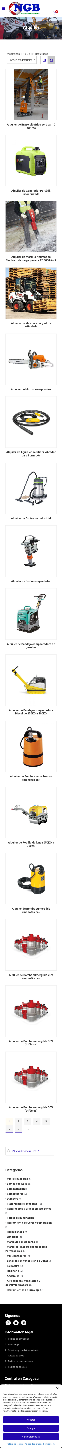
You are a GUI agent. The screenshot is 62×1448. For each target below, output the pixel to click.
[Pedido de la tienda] (22, 60)
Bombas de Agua (17, 1183)
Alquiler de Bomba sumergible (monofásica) (31, 910)
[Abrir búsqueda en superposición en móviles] (29, 1151)
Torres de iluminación (20, 1217)
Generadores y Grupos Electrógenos (29, 1208)
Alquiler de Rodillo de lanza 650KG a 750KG (31, 844)
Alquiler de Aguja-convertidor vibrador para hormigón (31, 453)
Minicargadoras (16, 1256)
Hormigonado (15, 1231)
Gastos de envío (16, 1355)
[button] (57, 1388)
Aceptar (31, 1419)
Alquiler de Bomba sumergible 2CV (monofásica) (31, 976)
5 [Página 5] (46, 1121)
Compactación (16, 1188)
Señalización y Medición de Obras (27, 1260)
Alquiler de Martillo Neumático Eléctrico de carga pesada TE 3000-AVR (31, 258)
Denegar (31, 1428)
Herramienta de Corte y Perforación (29, 1222)
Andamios (13, 1276)
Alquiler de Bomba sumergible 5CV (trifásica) (31, 1109)
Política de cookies (15, 1444)
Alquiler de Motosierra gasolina (31, 389)
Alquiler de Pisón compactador (31, 581)
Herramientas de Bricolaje (23, 1290)
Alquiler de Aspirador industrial (31, 518)
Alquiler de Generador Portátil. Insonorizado (31, 192)
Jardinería (13, 1271)
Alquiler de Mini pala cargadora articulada (31, 325)
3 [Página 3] (27, 1121)
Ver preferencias (31, 1436)
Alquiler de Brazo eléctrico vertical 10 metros (31, 126)
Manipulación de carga (21, 1242)
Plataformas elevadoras (22, 1203)
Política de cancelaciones (20, 1361)
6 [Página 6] (9, 1129)
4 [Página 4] (37, 1121)
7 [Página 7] (18, 1129)
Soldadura (13, 1266)
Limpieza (12, 1236)
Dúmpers (12, 1198)
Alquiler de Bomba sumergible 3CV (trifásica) (31, 1043)
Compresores (15, 1193)
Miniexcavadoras (17, 1178)
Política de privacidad (34, 1444)
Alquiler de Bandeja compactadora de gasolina (31, 645)
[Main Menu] (3, 8)
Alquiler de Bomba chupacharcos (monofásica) (31, 778)
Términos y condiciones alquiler (23, 1350)
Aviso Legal (50, 1444)
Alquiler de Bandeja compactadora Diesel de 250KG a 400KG (31, 712)
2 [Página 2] (18, 1121)
